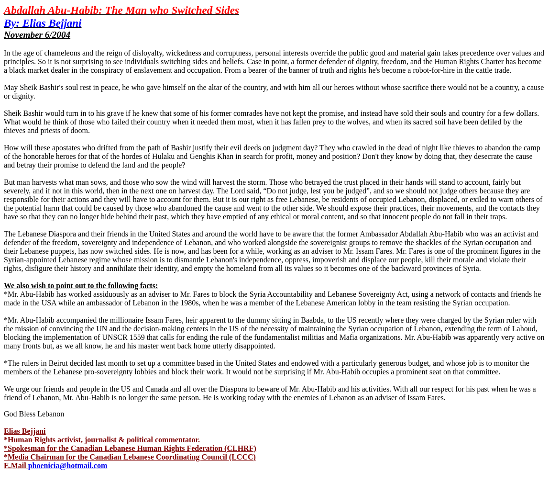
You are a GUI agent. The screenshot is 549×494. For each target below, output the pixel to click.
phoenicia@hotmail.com (68, 465)
